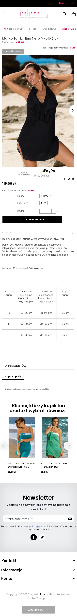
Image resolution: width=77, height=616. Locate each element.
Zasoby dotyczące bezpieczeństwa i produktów (27, 389)
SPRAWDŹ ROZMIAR (13, 51)
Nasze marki (67, 3)
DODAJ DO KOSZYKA (32, 219)
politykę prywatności (39, 526)
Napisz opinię (13, 376)
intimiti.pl (39, 594)
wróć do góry (38, 610)
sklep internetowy (59, 594)
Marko (19, 42)
